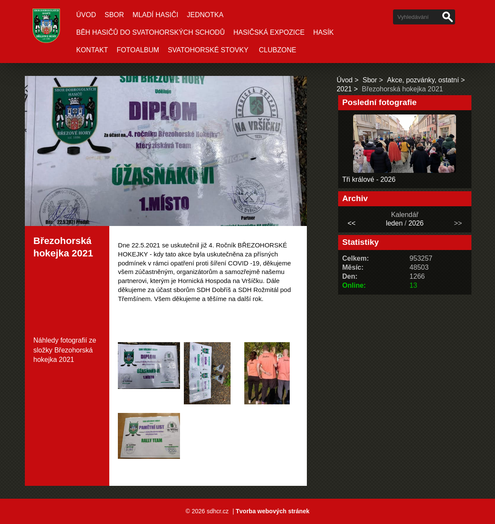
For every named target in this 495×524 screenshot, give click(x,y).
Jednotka (205, 14)
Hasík (323, 32)
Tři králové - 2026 (369, 179)
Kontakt (92, 50)
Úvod (86, 14)
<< (352, 223)
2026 (416, 223)
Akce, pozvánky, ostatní (423, 80)
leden (394, 223)
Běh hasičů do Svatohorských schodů (150, 32)
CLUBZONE (277, 50)
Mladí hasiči (155, 14)
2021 (344, 89)
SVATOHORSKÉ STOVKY (208, 50)
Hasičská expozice (268, 32)
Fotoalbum (138, 50)
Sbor (114, 14)
